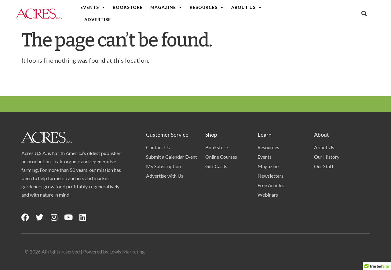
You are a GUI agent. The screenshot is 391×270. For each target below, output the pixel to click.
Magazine (166, 7)
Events (92, 7)
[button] (364, 14)
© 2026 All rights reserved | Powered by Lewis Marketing (84, 251)
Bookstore (128, 7)
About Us (246, 7)
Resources (207, 7)
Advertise (97, 19)
